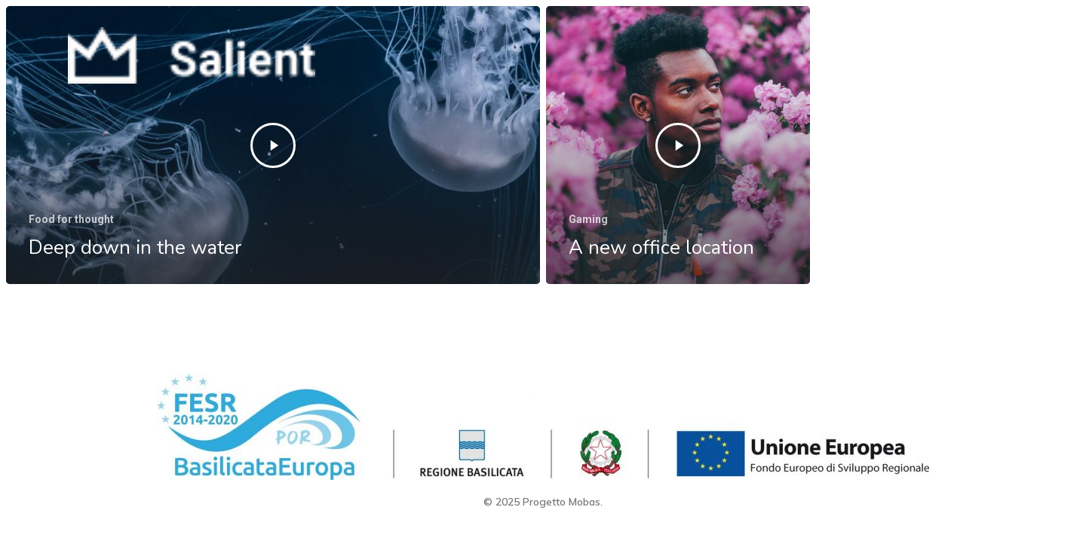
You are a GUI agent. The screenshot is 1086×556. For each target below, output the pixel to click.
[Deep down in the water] (273, 145)
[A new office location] (678, 147)
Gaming (588, 221)
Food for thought (71, 219)
